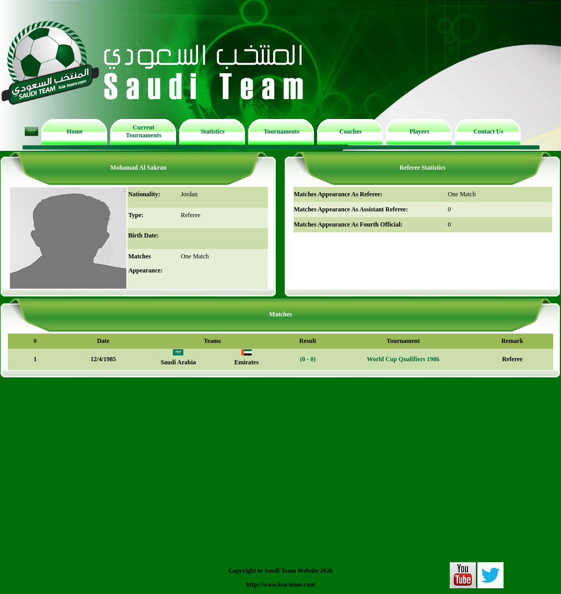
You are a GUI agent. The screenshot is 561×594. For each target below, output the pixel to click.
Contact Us (488, 131)
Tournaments (281, 131)
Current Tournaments (143, 131)
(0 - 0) (307, 359)
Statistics (213, 131)
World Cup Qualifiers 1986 (403, 359)
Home (75, 131)
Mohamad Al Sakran (138, 167)
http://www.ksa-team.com (280, 584)
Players (419, 131)
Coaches (351, 131)
